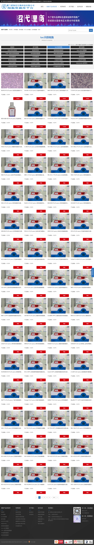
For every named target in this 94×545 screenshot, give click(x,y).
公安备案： (26, 542)
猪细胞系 (81, 56)
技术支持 (80, 6)
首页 (42, 6)
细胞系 (12, 47)
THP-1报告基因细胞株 (12, 53)
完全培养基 (18, 514)
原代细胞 (35, 47)
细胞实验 (88, 6)
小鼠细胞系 (35, 56)
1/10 (54, 497)
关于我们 (71, 6)
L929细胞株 (34, 29)
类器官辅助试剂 (35, 66)
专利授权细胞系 (35, 53)
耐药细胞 (81, 47)
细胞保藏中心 (41, 519)
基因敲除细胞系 (58, 50)
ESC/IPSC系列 (12, 50)
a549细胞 (21, 29)
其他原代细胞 (35, 63)
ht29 (39, 29)
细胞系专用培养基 (20, 516)
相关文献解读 (41, 523)
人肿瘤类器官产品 (58, 66)
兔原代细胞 (12, 63)
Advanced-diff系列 (81, 63)
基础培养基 (18, 512)
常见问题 (40, 516)
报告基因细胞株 (58, 53)
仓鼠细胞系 (58, 56)
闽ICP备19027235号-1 (17, 542)
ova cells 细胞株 (82, 50)
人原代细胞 (35, 60)
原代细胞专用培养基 (20, 519)
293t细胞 (16, 29)
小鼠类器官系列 (12, 66)
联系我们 (31, 512)
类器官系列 (35, 50)
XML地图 (33, 542)
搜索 (91, 30)
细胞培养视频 (41, 512)
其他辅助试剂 (19, 525)
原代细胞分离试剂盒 (20, 523)
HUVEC (11, 29)
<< (36, 497)
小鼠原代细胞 (82, 60)
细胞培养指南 (41, 514)
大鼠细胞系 (12, 56)
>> (57, 497)
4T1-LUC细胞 (27, 29)
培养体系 (63, 6)
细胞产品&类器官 (52, 6)
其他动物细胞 (12, 60)
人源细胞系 (81, 53)
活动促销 (31, 514)
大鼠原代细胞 (58, 60)
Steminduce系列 (59, 63)
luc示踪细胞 (90, 44)
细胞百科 (40, 521)
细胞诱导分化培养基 (20, 521)
